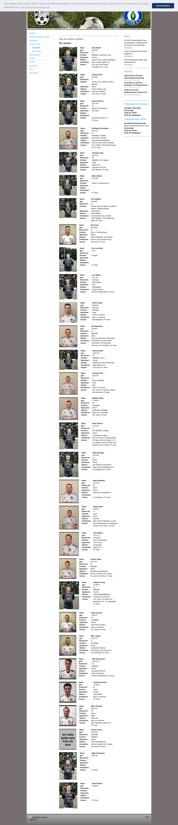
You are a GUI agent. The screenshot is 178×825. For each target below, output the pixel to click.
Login (147, 817)
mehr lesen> (128, 48)
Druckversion (35, 817)
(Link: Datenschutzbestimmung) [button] (35, 7)
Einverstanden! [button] (163, 6)
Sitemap (44, 817)
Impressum (32, 819)
